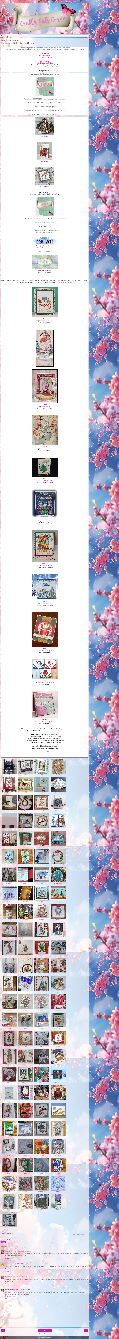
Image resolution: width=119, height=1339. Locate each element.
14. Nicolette (25, 828)
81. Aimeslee (9, 1137)
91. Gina (41, 1173)
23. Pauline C (41, 865)
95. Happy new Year (41, 1191)
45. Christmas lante (9, 973)
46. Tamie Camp (25, 973)
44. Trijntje (58, 955)
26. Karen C (25, 883)
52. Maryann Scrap (58, 992)
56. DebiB (58, 1010)
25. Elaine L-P (8, 883)
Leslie (46, 137)
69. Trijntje (9, 1082)
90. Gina (25, 1173)
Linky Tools (75, 1234)
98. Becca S (25, 1209)
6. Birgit (25, 792)
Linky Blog (81, 1234)
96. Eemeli (58, 1191)
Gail (6, 1264)
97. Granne (9, 1209)
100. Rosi (58, 1209)
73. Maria (9, 1100)
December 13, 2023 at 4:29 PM (22, 1251)
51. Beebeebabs (41, 992)
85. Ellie (8, 1155)
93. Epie (8, 1191)
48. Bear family (58, 973)
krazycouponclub (10, 1296)
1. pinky (8, 774)
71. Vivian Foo (41, 1082)
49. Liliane (9, 992)
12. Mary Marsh (58, 810)
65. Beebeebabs (8, 1064)
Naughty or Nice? (46, 406)
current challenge (57, 731)
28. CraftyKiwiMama (57, 883)
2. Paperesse (25, 774)
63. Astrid (41, 1046)
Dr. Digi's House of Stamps (44, 246)
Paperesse (46, 186)
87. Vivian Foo (41, 1155)
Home (44, 1330)
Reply (7, 1258)
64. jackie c (58, 1046)
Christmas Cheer (47, 565)
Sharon (46, 53)
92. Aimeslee (58, 1173)
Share (3, 1242)
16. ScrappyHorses (58, 828)
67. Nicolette (41, 1064)
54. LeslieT (25, 1010)
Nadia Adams (9, 1289)
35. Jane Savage (41, 919)
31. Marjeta (41, 901)
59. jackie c (41, 1028)
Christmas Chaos (47, 480)
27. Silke (41, 883)
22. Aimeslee (25, 865)
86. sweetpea (25, 1155)
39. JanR (41, 937)
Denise (46, 161)
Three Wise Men (47, 521)
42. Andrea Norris (25, 955)
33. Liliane (9, 919)
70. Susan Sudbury (25, 1082)
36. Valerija (58, 919)
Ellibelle (46, 61)
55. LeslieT (42, 1010)
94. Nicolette (25, 1191)
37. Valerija (9, 937)
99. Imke (41, 1209)
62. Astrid (25, 1046)
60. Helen (58, 1028)
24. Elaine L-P (58, 865)
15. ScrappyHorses (41, 828)
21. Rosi (8, 865)
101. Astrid (9, 1227)
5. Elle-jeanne (9, 792)
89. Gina (8, 1173)
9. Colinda (9, 810)
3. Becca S (41, 774)
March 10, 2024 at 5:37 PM (22, 1289)
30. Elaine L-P (25, 901)
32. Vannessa (58, 901)
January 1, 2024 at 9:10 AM (18, 1277)
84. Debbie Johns (58, 1137)
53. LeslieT (9, 1010)
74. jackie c (25, 1100)
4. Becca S (58, 774)
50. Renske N (25, 992)
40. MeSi (57, 937)
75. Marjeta (41, 1100)
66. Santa (25, 1064)
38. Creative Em (25, 937)
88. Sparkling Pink (58, 1155)
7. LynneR (41, 792)
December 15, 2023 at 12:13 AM (18, 1264)
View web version (44, 1334)
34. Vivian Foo (25, 919)
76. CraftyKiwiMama (57, 1100)
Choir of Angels (47, 603)
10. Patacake (25, 810)
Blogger (48, 1337)
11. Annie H (42, 810)
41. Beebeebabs (8, 955)
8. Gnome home (58, 792)
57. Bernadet (9, 1028)
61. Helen (9, 1046)
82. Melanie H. (25, 1137)
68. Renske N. (58, 1064)
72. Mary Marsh (58, 1082)
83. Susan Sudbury (41, 1137)
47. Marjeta (41, 973)
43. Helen (41, 955)
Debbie (7, 1277)
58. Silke (25, 1028)
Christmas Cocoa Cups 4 (46, 321)
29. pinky (8, 901)
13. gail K (9, 828)
